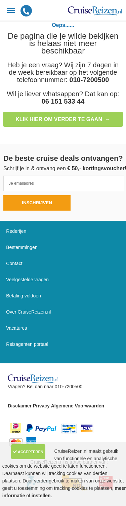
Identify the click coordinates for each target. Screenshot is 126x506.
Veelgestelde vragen (27, 279)
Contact (14, 263)
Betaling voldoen (23, 295)
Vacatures (16, 328)
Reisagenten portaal (27, 344)
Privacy (41, 405)
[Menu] (11, 10)
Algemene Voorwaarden (77, 405)
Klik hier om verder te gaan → (63, 119)
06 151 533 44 (63, 101)
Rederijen (16, 231)
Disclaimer (20, 405)
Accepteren (28, 452)
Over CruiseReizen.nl (28, 312)
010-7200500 (89, 79)
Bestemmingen (21, 247)
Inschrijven (37, 202)
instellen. (42, 495)
